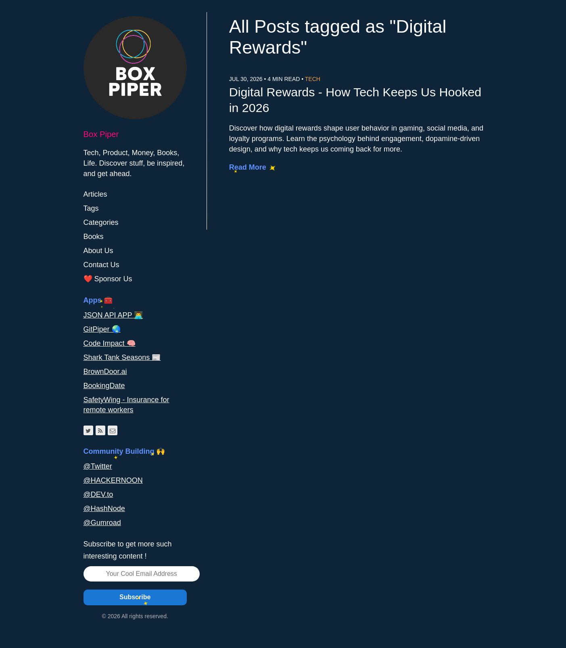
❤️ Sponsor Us (108, 279)
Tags (91, 208)
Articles (95, 194)
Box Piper (101, 134)
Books (94, 237)
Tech (312, 79)
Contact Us (101, 265)
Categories (101, 222)
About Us (98, 251)
